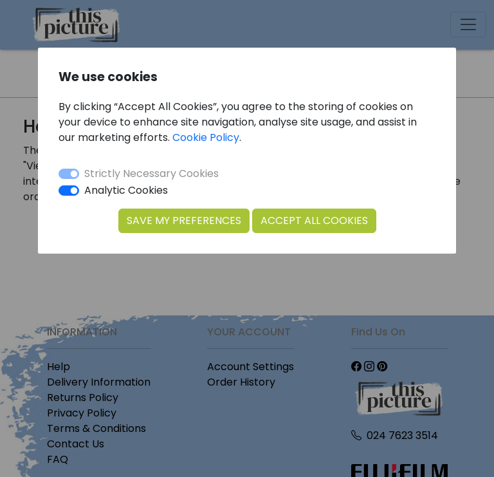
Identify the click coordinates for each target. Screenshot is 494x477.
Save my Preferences (184, 220)
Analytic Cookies (126, 190)
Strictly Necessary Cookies (151, 173)
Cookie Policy (205, 137)
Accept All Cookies (314, 220)
